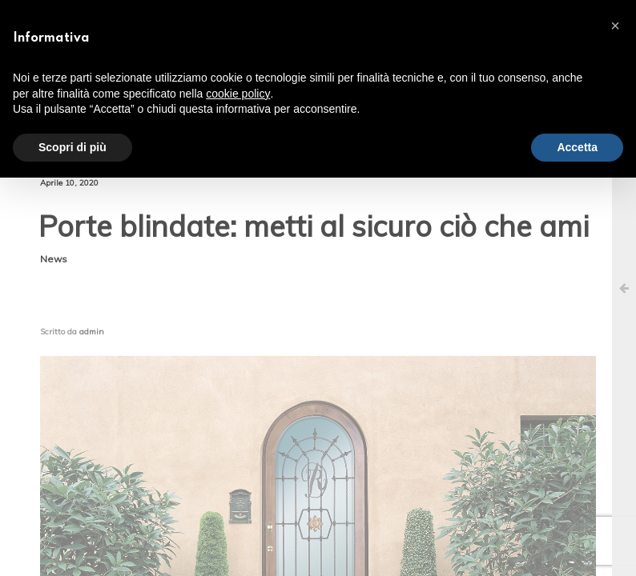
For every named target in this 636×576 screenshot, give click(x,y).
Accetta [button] (577, 147)
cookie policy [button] (238, 93)
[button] (615, 25)
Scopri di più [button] (72, 147)
